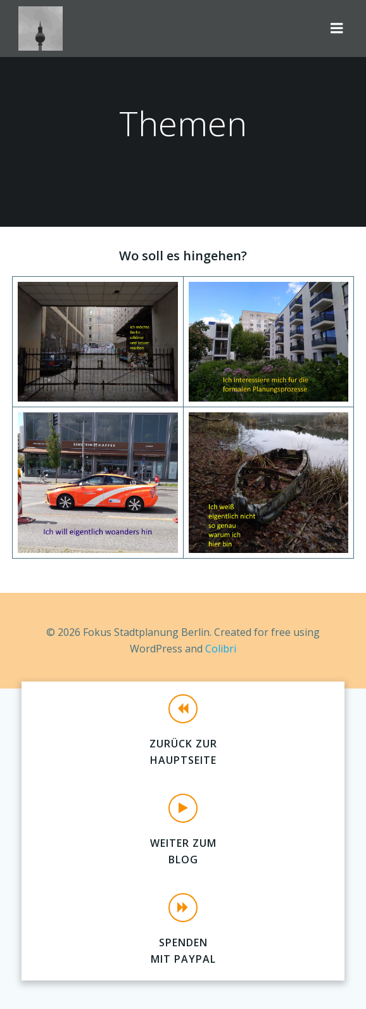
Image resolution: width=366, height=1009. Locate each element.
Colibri (220, 649)
